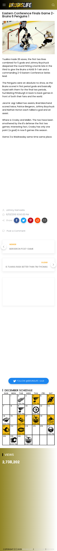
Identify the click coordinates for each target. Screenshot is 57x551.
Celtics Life (39, 549)
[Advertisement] (28, 174)
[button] (16, 220)
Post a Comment (15, 230)
